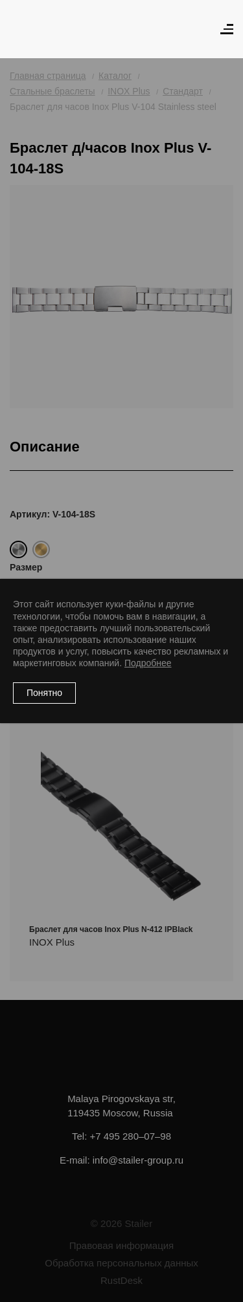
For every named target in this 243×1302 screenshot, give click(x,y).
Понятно (44, 693)
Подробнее (148, 663)
